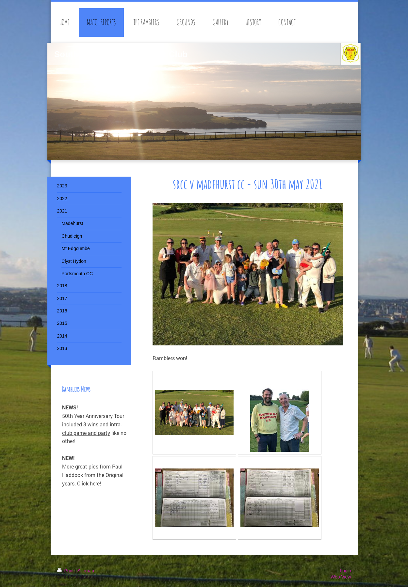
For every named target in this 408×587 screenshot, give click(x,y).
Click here (88, 483)
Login (345, 570)
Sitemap (85, 570)
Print (66, 570)
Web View (341, 576)
